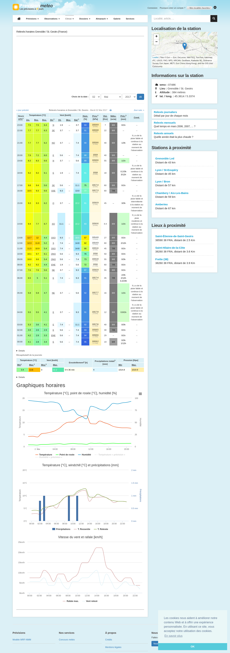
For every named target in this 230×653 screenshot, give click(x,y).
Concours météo (67, 639)
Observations (52, 19)
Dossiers (84, 19)
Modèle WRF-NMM (22, 639)
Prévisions (32, 19)
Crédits (108, 639)
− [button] (156, 42)
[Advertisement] (80, 65)
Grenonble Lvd (184, 160)
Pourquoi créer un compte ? (172, 8)
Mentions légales (113, 647)
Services (130, 19)
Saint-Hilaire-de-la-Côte (184, 250)
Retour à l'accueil (34, 7)
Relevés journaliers (184, 114)
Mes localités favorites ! (199, 8)
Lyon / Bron (184, 183)
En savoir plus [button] (173, 635)
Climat (69, 19)
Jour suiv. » (139, 110)
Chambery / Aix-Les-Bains (184, 195)
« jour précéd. (22, 110)
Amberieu (184, 206)
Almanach (102, 19)
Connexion (152, 8)
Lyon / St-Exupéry (184, 172)
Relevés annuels (184, 135)
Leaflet (155, 57)
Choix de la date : (80, 97)
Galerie (116, 19)
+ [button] (156, 36)
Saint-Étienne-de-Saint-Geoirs (184, 238)
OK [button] (193, 646)
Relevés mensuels (184, 124)
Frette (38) (184, 261)
